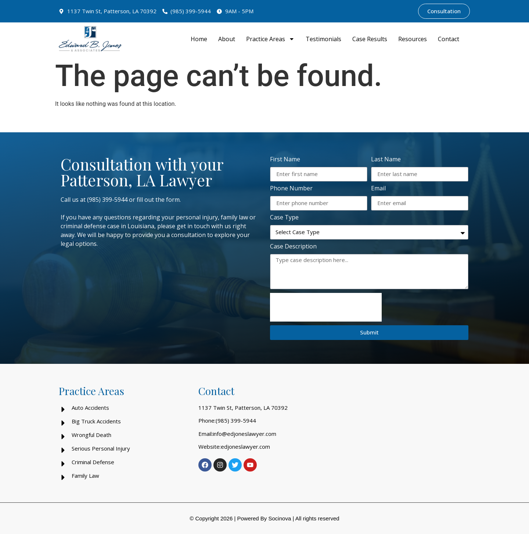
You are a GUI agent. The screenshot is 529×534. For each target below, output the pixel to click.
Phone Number (291, 188)
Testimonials (323, 39)
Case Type (284, 217)
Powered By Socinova (264, 518)
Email (378, 188)
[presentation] (326, 307)
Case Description (293, 246)
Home (199, 39)
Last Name (386, 159)
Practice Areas (270, 39)
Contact (448, 39)
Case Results (369, 39)
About (226, 39)
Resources (412, 39)
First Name (285, 159)
